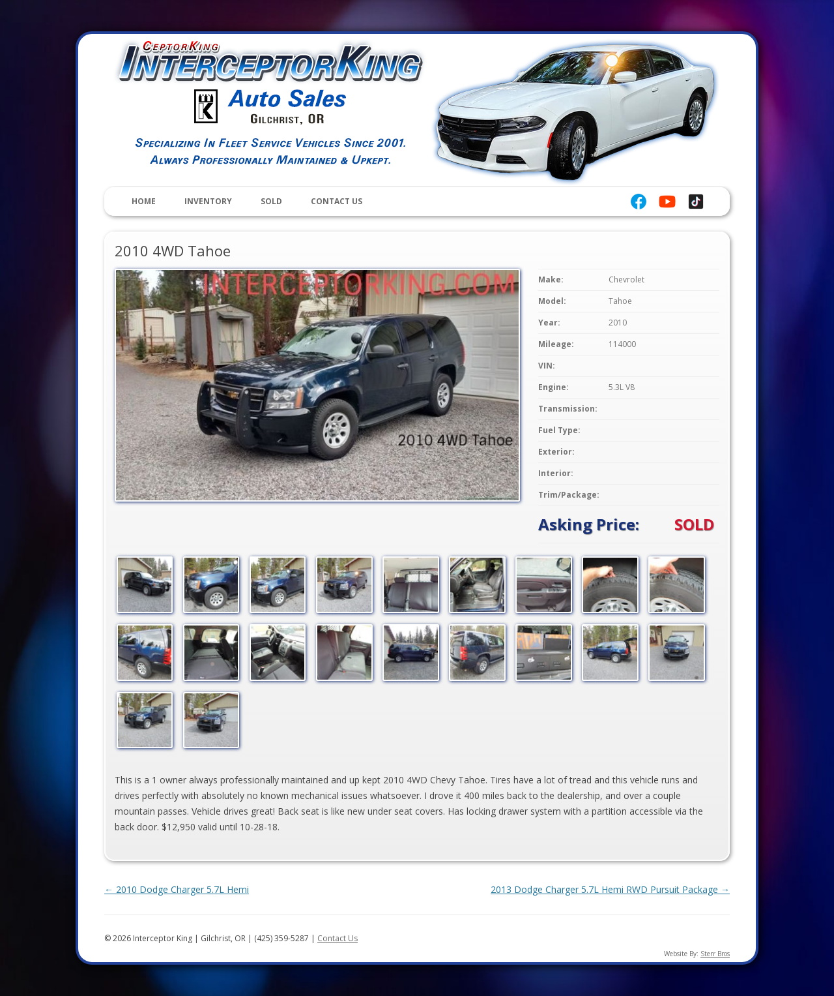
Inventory (208, 201)
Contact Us (336, 201)
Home (144, 201)
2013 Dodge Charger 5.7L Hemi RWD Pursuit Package (610, 889)
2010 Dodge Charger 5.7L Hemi (176, 889)
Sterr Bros (715, 953)
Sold (271, 201)
